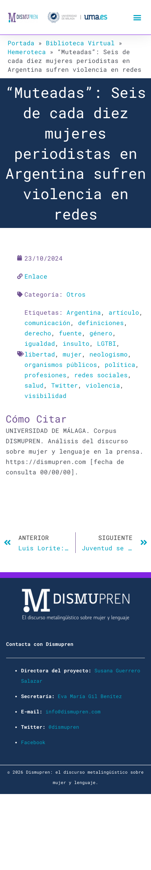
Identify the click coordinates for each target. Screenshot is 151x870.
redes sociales (101, 375)
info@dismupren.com (73, 711)
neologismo (108, 354)
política (120, 364)
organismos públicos (60, 364)
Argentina (84, 312)
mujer (72, 354)
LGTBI (106, 343)
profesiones (45, 375)
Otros (76, 294)
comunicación (47, 323)
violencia (103, 385)
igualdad (39, 343)
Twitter (64, 385)
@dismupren (64, 727)
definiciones (101, 323)
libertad (39, 354)
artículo (124, 312)
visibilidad (45, 395)
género (100, 333)
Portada (21, 43)
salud (34, 385)
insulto (76, 343)
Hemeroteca (27, 52)
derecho (37, 333)
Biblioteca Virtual (80, 43)
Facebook (33, 742)
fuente (70, 333)
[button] (137, 17)
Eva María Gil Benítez (90, 696)
